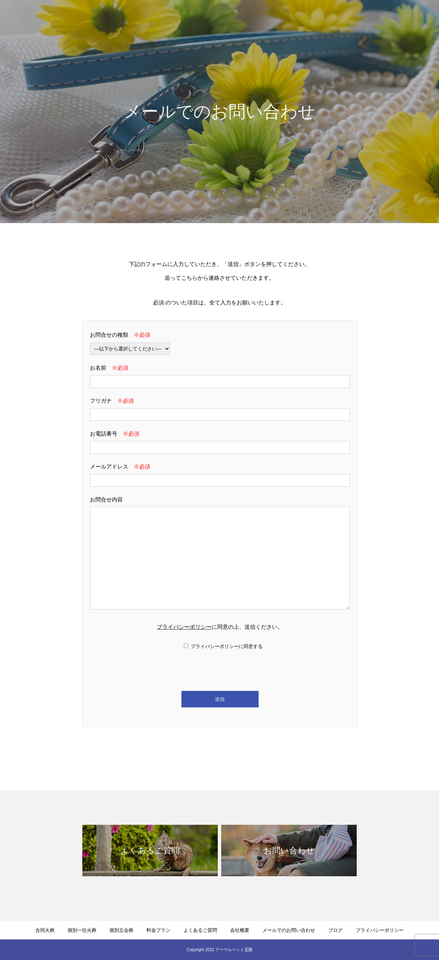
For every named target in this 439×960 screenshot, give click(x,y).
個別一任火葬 (196, 17)
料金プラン (271, 17)
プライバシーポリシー (184, 627)
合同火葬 (159, 17)
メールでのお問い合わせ (399, 17)
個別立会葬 (235, 17)
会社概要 (351, 17)
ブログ (335, 930)
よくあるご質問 (312, 17)
